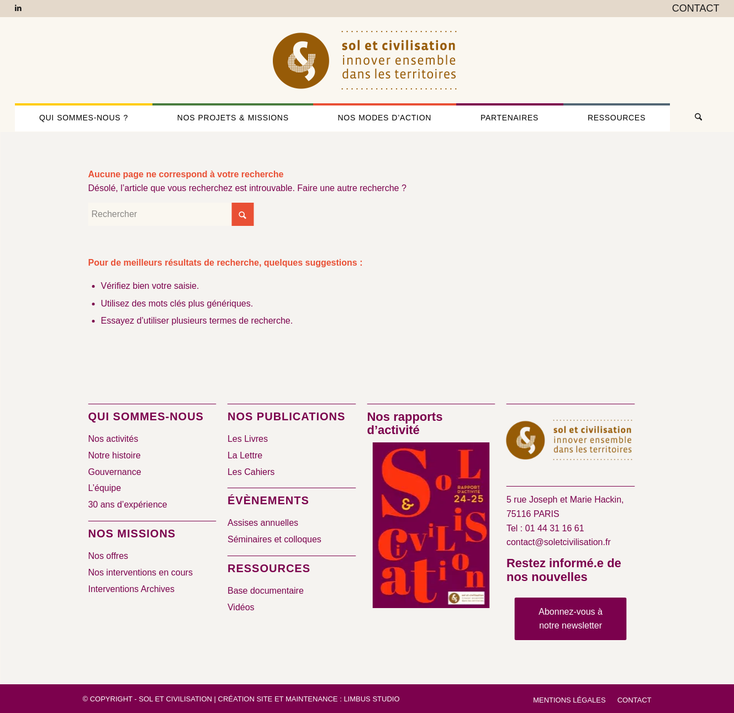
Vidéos (241, 607)
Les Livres (248, 438)
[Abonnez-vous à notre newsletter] (570, 619)
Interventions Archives (131, 589)
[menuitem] (693, 9)
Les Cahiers (251, 472)
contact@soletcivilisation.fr (558, 542)
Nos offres (108, 556)
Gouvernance (114, 472)
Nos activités (113, 438)
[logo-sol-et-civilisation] (367, 60)
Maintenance (312, 699)
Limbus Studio (371, 699)
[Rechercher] (694, 117)
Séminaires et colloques (274, 539)
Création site (245, 699)
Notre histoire (114, 455)
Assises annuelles (263, 522)
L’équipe (104, 488)
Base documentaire (266, 590)
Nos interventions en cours (140, 572)
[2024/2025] (431, 527)
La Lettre (245, 455)
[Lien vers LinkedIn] (18, 8)
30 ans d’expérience (127, 504)
